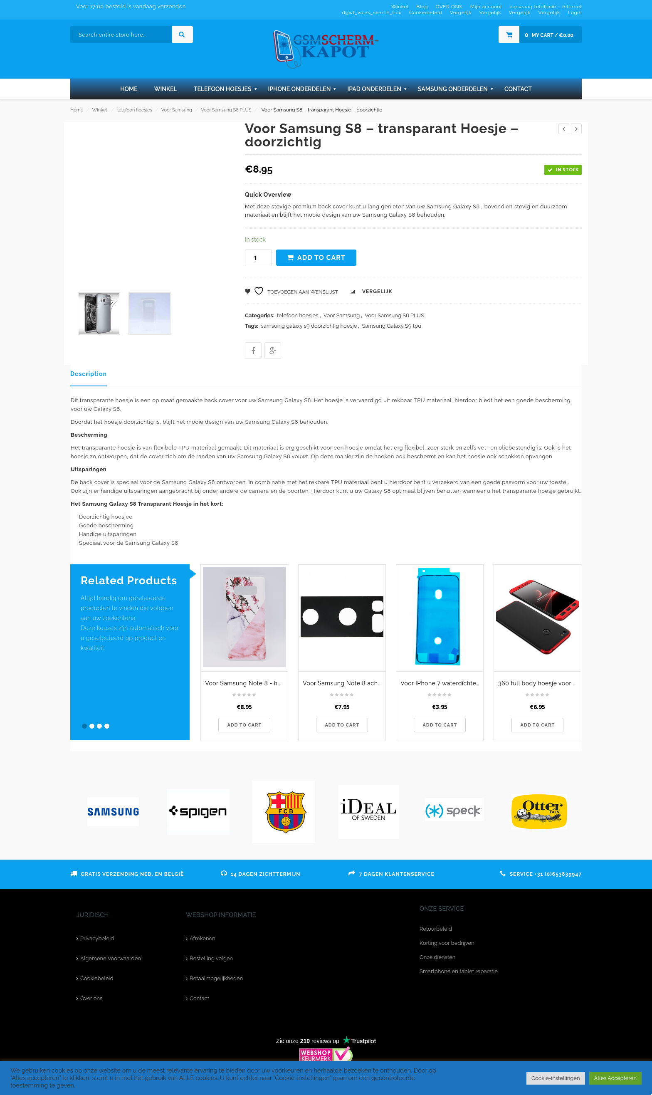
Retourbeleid (436, 929)
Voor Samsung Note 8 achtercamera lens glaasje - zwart (344, 683)
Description (88, 374)
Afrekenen (202, 938)
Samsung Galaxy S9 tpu (391, 326)
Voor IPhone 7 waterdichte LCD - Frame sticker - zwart (441, 683)
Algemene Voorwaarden (110, 958)
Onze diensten (437, 957)
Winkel (99, 110)
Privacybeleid (97, 938)
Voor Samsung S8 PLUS (226, 110)
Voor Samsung (176, 110)
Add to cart (321, 258)
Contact (199, 998)
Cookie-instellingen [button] (555, 1078)
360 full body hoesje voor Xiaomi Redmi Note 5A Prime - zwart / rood (539, 683)
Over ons (91, 998)
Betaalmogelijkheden (216, 978)
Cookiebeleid (96, 978)
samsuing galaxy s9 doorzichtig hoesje (309, 326)
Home (76, 110)
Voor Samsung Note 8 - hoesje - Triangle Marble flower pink (246, 683)
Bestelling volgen (211, 958)
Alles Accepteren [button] (615, 1078)
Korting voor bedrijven (447, 943)
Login (575, 12)
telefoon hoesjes (134, 110)
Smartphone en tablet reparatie (459, 971)
